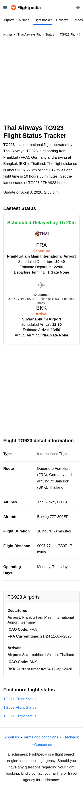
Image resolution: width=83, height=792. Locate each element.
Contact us (43, 745)
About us (11, 737)
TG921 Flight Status (19, 699)
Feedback (70, 737)
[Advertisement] (41, 82)
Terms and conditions (40, 737)
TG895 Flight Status (19, 707)
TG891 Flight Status (19, 716)
